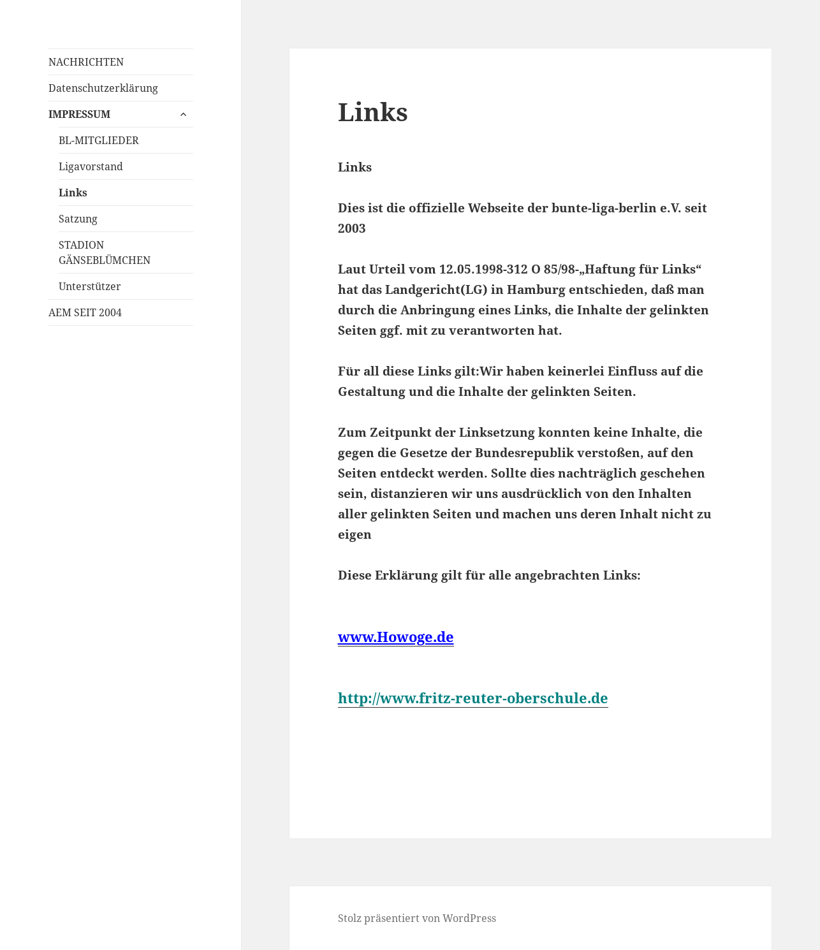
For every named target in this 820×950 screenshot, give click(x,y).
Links (73, 193)
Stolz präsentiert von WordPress (417, 918)
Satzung (78, 219)
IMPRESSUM (79, 114)
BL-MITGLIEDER (99, 140)
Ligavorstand (91, 166)
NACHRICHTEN (86, 62)
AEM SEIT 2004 (85, 312)
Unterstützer (90, 286)
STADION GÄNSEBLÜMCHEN (104, 252)
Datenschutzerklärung (103, 88)
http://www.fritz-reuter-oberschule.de (473, 697)
